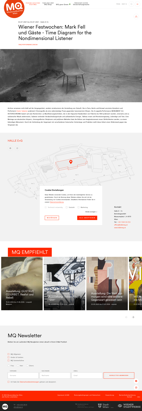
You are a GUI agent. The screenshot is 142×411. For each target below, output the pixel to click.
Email (76, 371)
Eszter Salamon (22, 111)
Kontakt (129, 397)
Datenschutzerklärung (57, 202)
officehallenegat (121, 225)
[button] (133, 317)
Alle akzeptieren (87, 218)
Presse (118, 4)
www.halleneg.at (120, 228)
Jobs (138, 397)
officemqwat (18, 407)
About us (124, 4)
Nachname (45, 371)
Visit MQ (33, 4)
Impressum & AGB (63, 395)
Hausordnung (109, 395)
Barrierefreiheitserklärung (127, 395)
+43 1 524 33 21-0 (124, 222)
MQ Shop (48, 4)
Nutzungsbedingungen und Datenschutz (87, 395)
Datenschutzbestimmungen (29, 382)
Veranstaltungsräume (81, 4)
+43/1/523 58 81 (22, 405)
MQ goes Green (63, 4)
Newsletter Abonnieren (118, 375)
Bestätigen (52, 218)
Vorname (13, 371)
